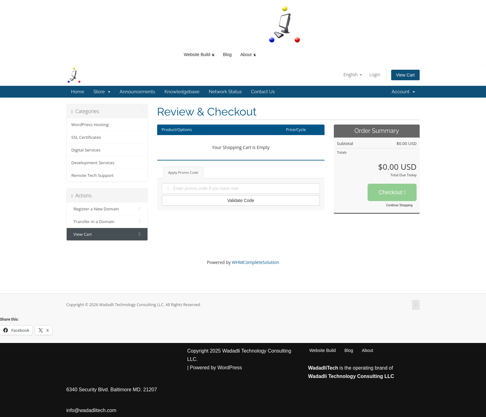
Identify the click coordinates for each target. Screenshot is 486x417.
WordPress (230, 367)
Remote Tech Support (92, 175)
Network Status (225, 91)
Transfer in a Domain (107, 221)
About (367, 350)
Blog (227, 54)
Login (374, 74)
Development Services (92, 162)
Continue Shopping (399, 205)
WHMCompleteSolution (255, 262)
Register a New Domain (107, 209)
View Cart (405, 74)
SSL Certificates (86, 137)
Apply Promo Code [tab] (183, 172)
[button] (213, 54)
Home (77, 91)
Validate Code (240, 200)
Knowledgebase (181, 91)
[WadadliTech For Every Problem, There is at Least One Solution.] (284, 24)
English (352, 74)
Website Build (322, 350)
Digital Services (85, 150)
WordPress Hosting (89, 124)
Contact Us (263, 91)
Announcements (137, 91)
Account (403, 91)
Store (101, 91)
